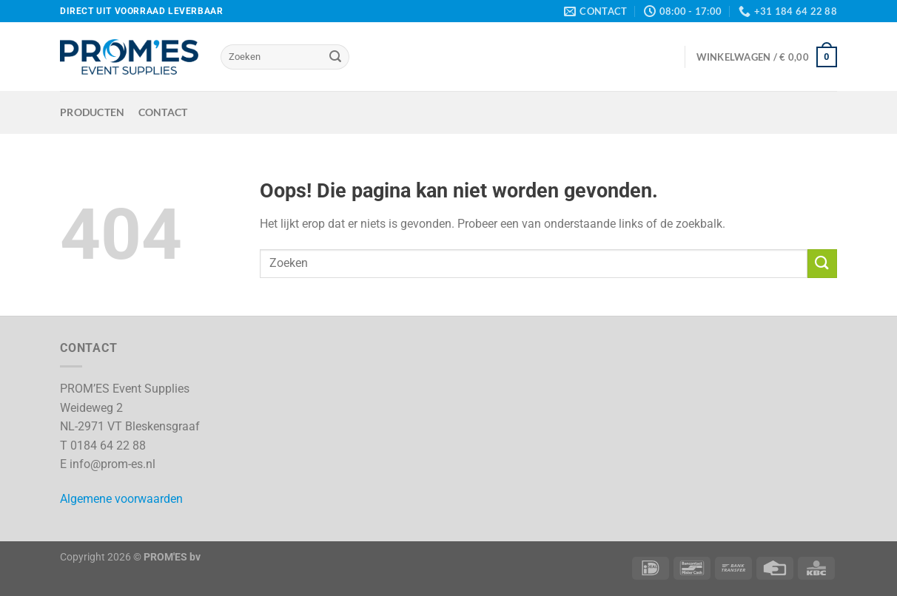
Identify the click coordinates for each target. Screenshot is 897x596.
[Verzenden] (335, 57)
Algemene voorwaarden (121, 499)
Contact (163, 112)
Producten (92, 112)
